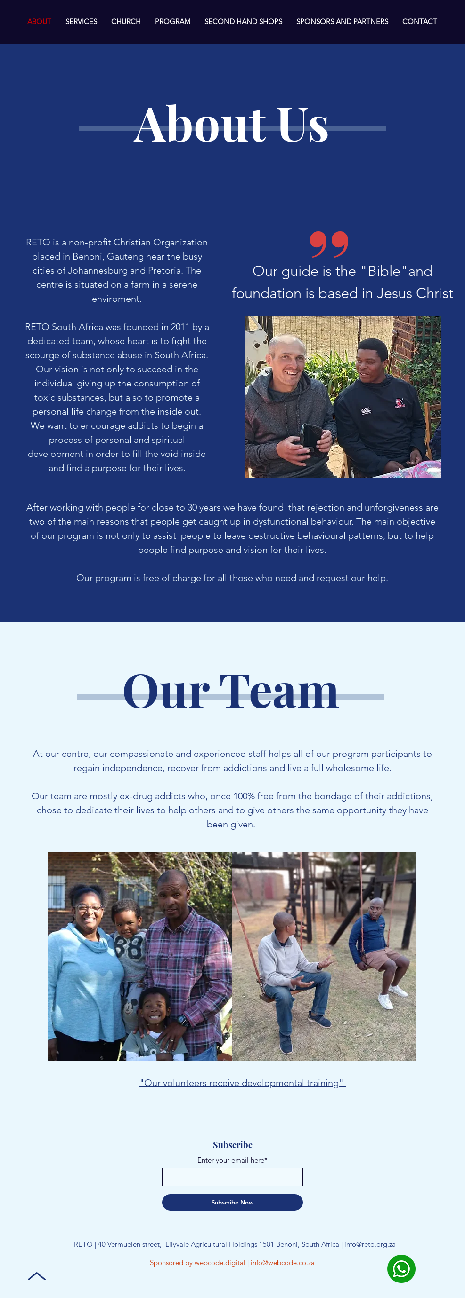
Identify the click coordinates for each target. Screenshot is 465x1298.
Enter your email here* (232, 1160)
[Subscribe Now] (232, 1202)
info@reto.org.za (370, 1244)
